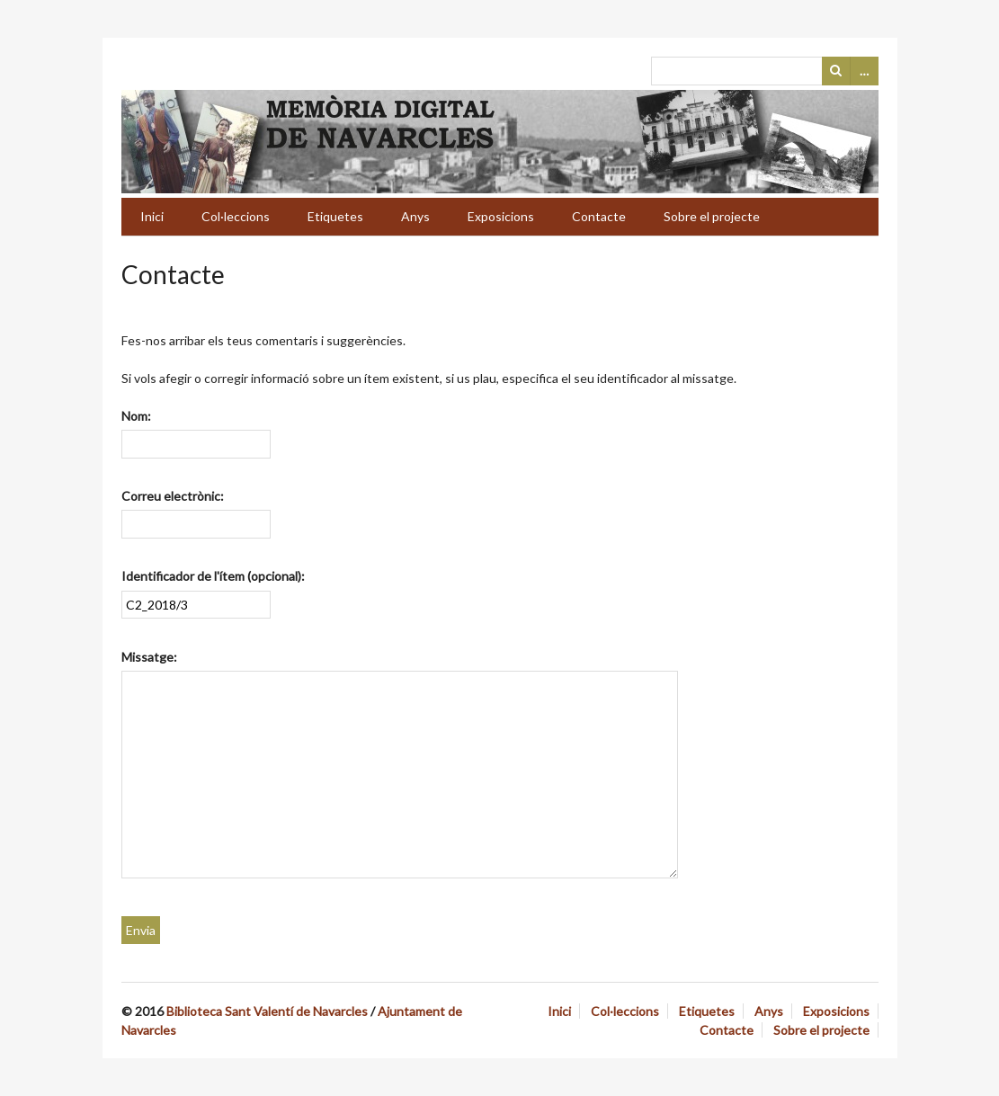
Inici (152, 216)
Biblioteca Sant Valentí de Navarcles (267, 1011)
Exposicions (501, 216)
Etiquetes (335, 216)
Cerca (836, 71)
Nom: (136, 415)
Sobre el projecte (712, 216)
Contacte (599, 216)
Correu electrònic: (172, 495)
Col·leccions (235, 216)
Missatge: (149, 656)
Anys (415, 216)
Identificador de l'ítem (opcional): (213, 576)
